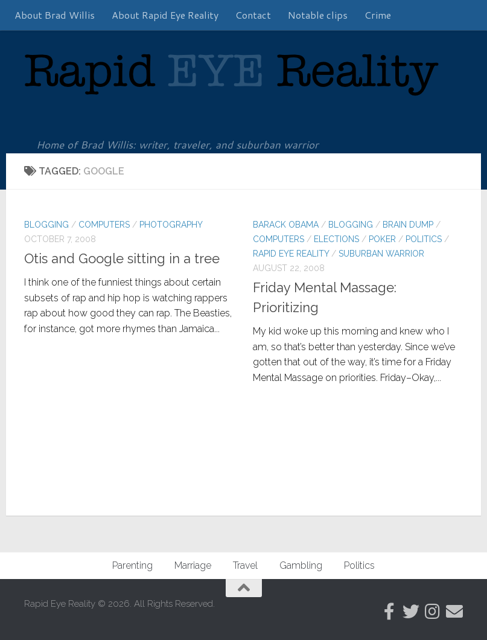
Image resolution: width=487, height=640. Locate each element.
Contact (253, 15)
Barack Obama (286, 224)
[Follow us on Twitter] (411, 611)
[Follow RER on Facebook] (389, 611)
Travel (245, 565)
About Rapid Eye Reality (165, 15)
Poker (382, 239)
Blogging (46, 224)
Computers (104, 224)
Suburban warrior (381, 253)
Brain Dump (408, 224)
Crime (377, 15)
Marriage (192, 565)
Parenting (132, 565)
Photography (171, 224)
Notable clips (318, 15)
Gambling (300, 565)
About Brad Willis (54, 15)
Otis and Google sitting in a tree (122, 258)
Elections (336, 239)
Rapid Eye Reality (291, 253)
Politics (424, 239)
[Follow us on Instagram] (432, 611)
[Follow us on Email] (454, 611)
